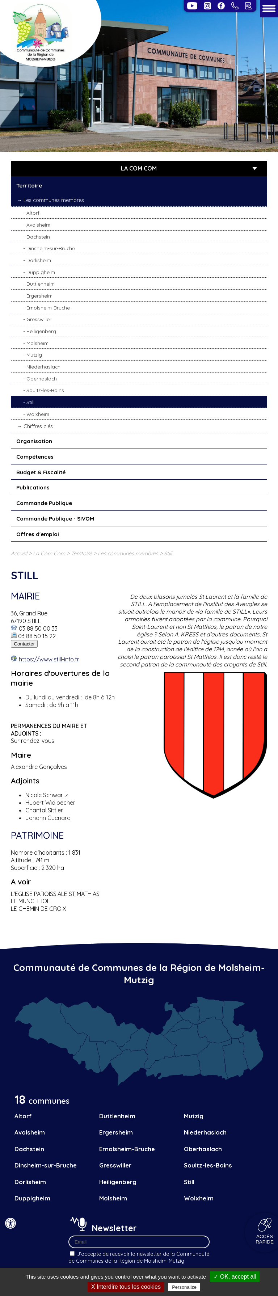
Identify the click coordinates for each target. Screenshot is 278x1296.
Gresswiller (38, 319)
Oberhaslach (41, 378)
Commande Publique (44, 503)
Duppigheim (40, 272)
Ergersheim (39, 296)
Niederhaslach (43, 366)
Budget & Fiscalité (41, 472)
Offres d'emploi (37, 534)
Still (30, 402)
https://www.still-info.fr (48, 659)
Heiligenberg (41, 331)
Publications (33, 487)
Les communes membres (54, 200)
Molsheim (37, 343)
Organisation (34, 441)
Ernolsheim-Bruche (48, 307)
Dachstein (38, 236)
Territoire (29, 185)
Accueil (19, 553)
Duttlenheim (40, 284)
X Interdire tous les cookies (126, 1287)
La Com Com (49, 553)
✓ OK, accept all (235, 1277)
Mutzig (34, 355)
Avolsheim (38, 225)
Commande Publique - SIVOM (55, 518)
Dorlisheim (38, 260)
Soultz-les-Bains (45, 390)
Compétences (35, 456)
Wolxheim (37, 414)
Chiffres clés (38, 426)
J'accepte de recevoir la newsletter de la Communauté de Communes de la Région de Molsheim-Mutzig (138, 1257)
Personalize (184, 1287)
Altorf (32, 213)
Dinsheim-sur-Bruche (50, 248)
